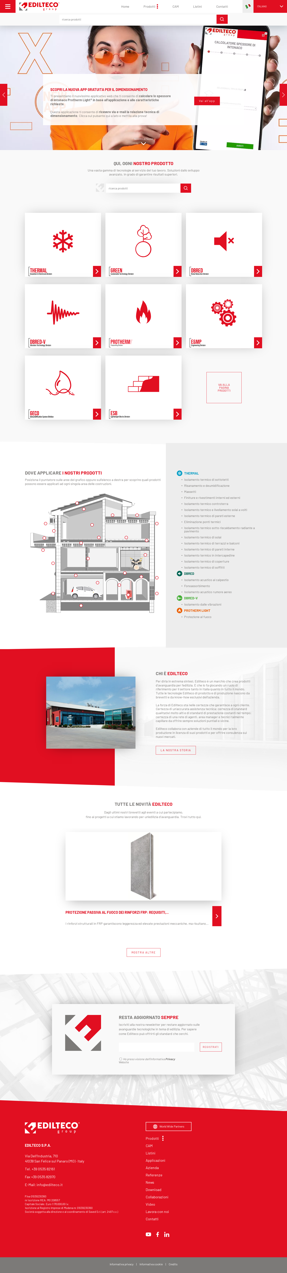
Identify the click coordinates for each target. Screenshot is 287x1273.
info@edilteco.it (50, 1184)
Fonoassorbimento (197, 586)
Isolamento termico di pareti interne (209, 549)
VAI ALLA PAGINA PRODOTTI (224, 387)
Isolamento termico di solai (202, 537)
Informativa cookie (151, 1264)
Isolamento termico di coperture (206, 561)
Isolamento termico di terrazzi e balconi (211, 543)
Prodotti (151, 6)
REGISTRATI (211, 1047)
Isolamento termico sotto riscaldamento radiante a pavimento (219, 529)
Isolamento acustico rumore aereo (208, 592)
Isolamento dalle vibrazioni (202, 604)
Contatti (222, 6)
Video (150, 1204)
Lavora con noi (157, 1211)
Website (124, 1062)
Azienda (152, 1167)
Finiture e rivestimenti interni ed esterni (212, 498)
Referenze (154, 1175)
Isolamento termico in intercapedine (209, 555)
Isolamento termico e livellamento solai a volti (215, 510)
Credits (173, 1264)
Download (153, 1189)
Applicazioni (155, 1160)
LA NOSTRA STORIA (176, 750)
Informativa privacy (121, 1264)
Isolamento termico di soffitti (204, 567)
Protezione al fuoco (197, 617)
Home (125, 6)
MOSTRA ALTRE (143, 952)
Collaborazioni (157, 1197)
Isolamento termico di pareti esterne (209, 516)
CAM (175, 6)
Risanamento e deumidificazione (207, 486)
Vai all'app (207, 100)
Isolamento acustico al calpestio (206, 580)
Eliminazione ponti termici (202, 522)
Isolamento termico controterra (206, 504)
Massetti (190, 492)
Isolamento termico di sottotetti (206, 479)
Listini (197, 6)
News (150, 1182)
